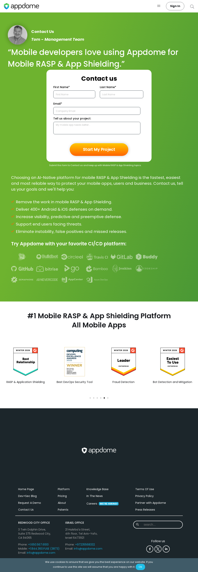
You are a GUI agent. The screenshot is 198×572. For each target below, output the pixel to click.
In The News (95, 499)
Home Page (26, 492)
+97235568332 (85, 548)
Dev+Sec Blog (27, 499)
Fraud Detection (123, 382)
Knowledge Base (98, 492)
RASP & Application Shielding (25, 382)
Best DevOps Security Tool (75, 382)
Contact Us (26, 513)
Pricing (62, 499)
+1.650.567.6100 (38, 548)
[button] (159, 6)
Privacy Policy (144, 499)
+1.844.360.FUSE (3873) (44, 552)
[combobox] (158, 527)
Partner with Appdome (150, 506)
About (62, 506)
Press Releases (145, 513)
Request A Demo (29, 506)
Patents (63, 513)
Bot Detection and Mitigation (172, 382)
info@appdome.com (41, 556)
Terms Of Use (144, 492)
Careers (103, 507)
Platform (64, 492)
